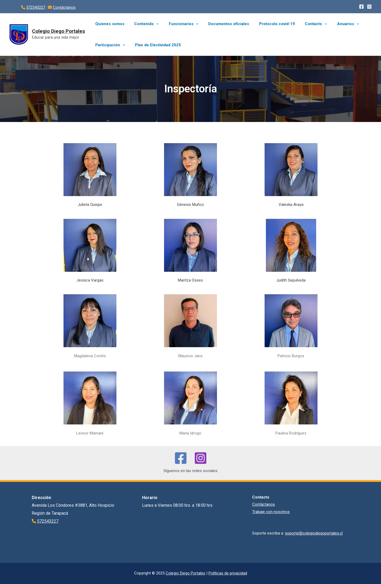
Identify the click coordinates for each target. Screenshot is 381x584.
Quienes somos (108, 23)
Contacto (305, 23)
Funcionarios (178, 23)
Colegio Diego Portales (58, 31)
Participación (109, 45)
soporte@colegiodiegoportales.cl (314, 533)
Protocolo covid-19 (268, 23)
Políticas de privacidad (227, 573)
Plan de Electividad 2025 (155, 45)
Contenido (143, 23)
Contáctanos (64, 7)
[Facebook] (361, 6)
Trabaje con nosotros (271, 511)
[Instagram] (369, 6)
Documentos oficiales (221, 23)
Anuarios (335, 23)
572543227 (35, 7)
